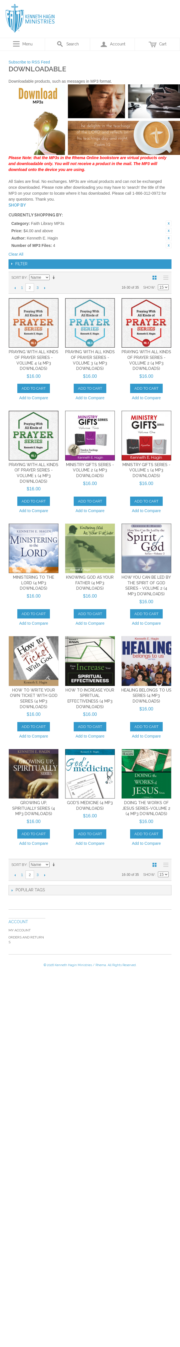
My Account (20, 930)
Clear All (16, 254)
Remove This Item (168, 223)
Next (44, 288)
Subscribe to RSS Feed (29, 62)
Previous (14, 288)
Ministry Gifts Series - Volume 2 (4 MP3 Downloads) (90, 470)
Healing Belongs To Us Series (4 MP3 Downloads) (146, 695)
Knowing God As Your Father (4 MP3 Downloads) (90, 583)
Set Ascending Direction (54, 277)
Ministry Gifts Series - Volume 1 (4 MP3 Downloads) (146, 470)
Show (149, 287)
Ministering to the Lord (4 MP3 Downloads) (33, 583)
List (164, 277)
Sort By (19, 277)
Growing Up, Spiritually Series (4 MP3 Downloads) (33, 808)
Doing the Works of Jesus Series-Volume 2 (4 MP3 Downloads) (146, 808)
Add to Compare (33, 398)
